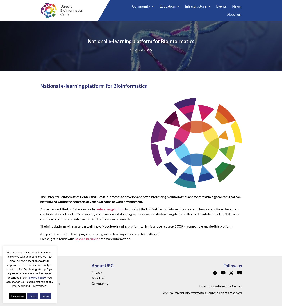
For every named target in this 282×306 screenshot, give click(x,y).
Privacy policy (37, 277)
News (236, 6)
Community (143, 6)
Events (221, 6)
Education (169, 6)
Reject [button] (32, 296)
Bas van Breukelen (87, 239)
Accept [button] (45, 296)
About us (234, 14)
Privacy (97, 273)
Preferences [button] (17, 296)
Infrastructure (197, 6)
